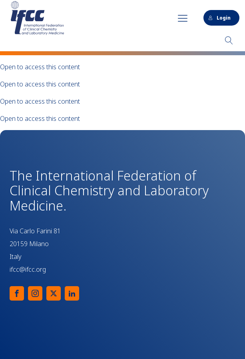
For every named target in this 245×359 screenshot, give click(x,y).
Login (219, 17)
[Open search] (229, 40)
